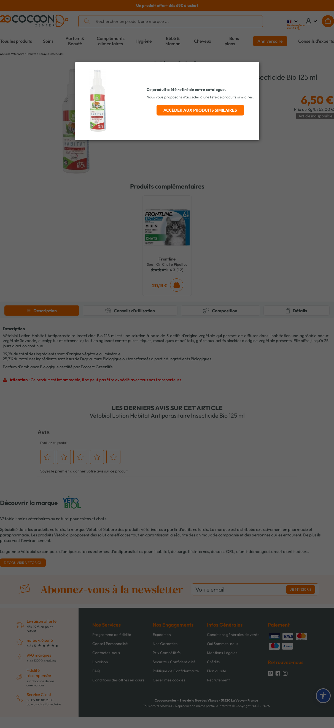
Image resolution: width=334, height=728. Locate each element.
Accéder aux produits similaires (200, 110)
